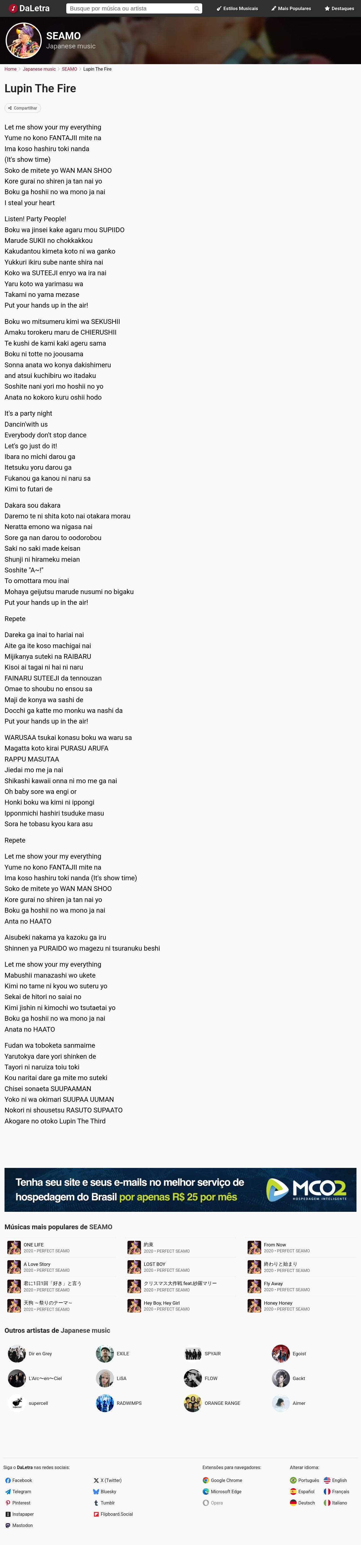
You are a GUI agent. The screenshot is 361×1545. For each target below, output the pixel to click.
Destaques (339, 8)
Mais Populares (291, 8)
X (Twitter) (111, 1480)
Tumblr (108, 1503)
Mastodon (22, 1525)
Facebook (22, 1480)
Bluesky (108, 1491)
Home (11, 69)
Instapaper (23, 1514)
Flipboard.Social (117, 1514)
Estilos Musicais (237, 8)
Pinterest (21, 1503)
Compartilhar (22, 108)
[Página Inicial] (29, 8)
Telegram (21, 1491)
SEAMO (63, 36)
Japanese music (71, 46)
